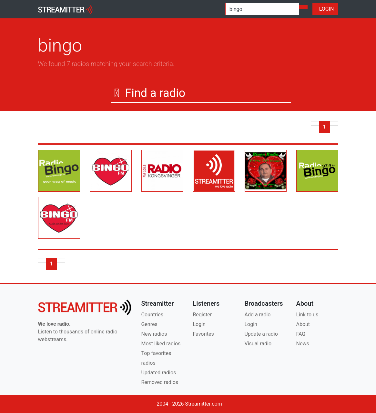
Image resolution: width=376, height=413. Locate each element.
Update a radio (261, 334)
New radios (154, 334)
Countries (152, 315)
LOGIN (325, 9)
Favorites (203, 334)
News (302, 344)
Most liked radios (160, 344)
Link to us (307, 315)
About (303, 324)
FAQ (300, 334)
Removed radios (159, 382)
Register (202, 315)
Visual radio (257, 344)
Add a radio (257, 315)
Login (199, 324)
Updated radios (158, 373)
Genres (149, 324)
